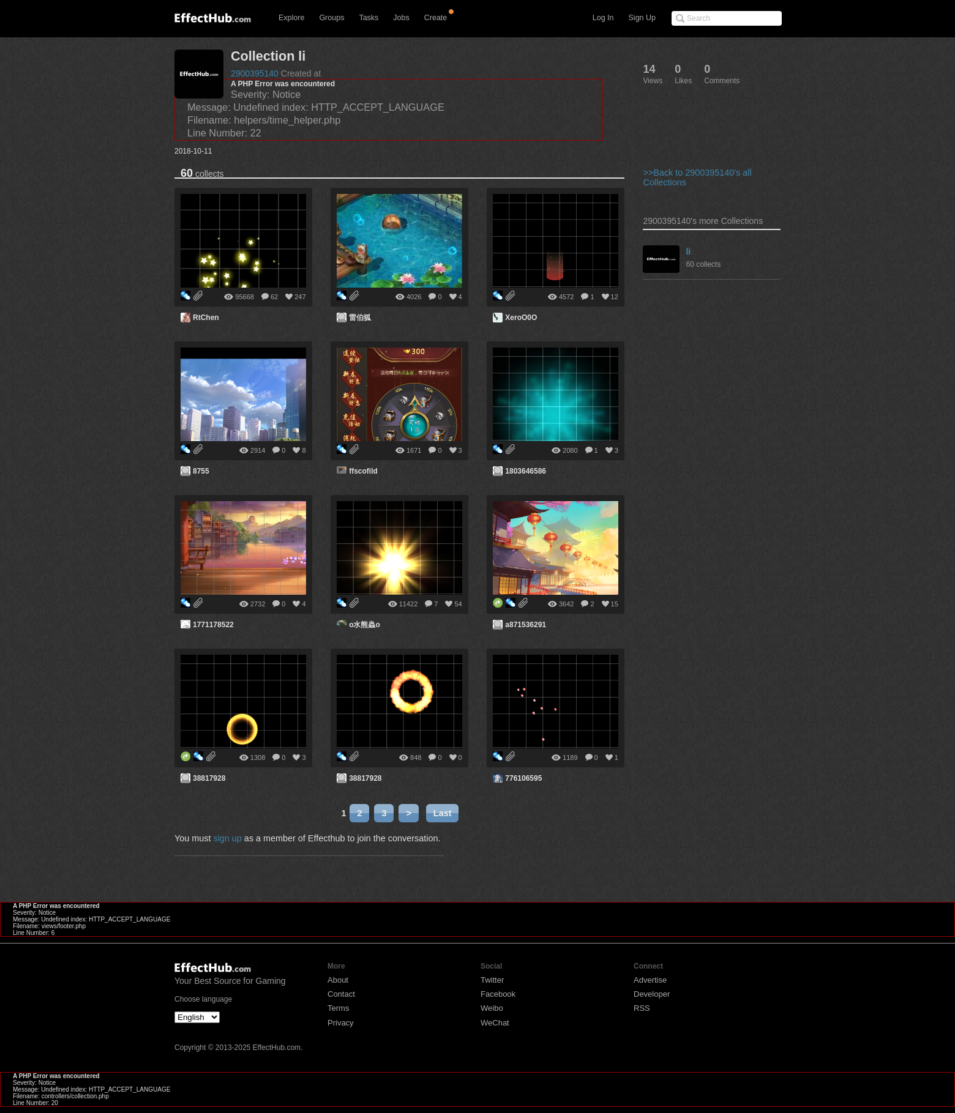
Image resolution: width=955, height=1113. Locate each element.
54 (458, 604)
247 (299, 296)
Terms (338, 1008)
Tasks (368, 17)
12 (614, 296)
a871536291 (525, 624)
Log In (603, 17)
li (688, 251)
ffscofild (363, 471)
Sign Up (642, 17)
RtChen (206, 317)
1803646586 (525, 471)
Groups (331, 17)
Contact (341, 994)
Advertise (650, 980)
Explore (291, 17)
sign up (227, 838)
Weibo (492, 1008)
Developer (652, 994)
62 (274, 296)
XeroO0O (521, 317)
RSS (642, 1008)
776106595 (523, 778)
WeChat (495, 1022)
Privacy (341, 1022)
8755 (201, 471)
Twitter (492, 980)
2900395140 (255, 73)
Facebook (498, 994)
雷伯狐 (360, 317)
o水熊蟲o (364, 624)
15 (614, 604)
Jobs (401, 17)
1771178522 (213, 624)
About (338, 980)
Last (442, 813)
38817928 (209, 778)
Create (436, 17)
